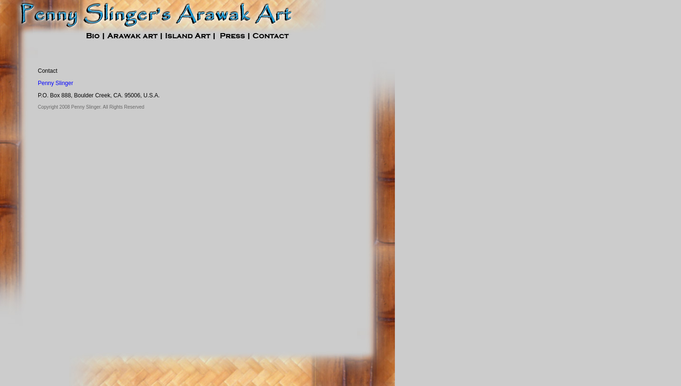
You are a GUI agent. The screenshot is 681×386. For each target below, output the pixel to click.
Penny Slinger (55, 83)
